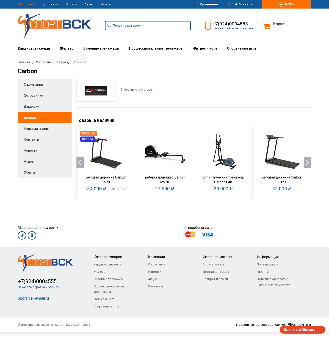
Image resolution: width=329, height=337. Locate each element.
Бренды (30, 117)
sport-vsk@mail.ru (33, 298)
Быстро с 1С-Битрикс (299, 329)
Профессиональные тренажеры (156, 48)
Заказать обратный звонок (233, 28)
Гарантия (263, 272)
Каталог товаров (108, 257)
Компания (156, 257)
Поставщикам (267, 264)
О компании (26, 4)
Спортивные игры (242, 48)
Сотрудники (33, 95)
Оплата (71, 4)
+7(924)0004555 (230, 24)
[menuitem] (34, 48)
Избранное (240, 4)
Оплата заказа (213, 264)
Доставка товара (215, 272)
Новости (30, 150)
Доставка (50, 4)
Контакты (108, 4)
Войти (287, 4)
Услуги (29, 172)
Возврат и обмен (215, 279)
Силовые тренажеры (101, 48)
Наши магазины (36, 128)
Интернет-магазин (217, 257)
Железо (67, 48)
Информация (268, 257)
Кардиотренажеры (34, 48)
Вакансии (31, 106)
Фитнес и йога (205, 48)
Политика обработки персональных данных (273, 281)
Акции (89, 4)
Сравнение (206, 4)
